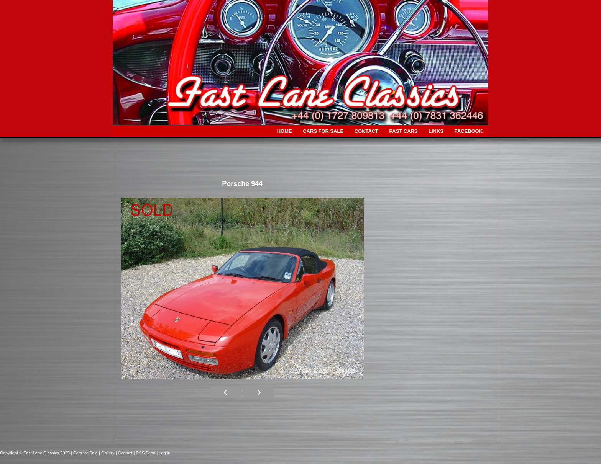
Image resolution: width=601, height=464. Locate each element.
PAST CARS (403, 131)
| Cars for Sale (85, 453)
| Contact (125, 453)
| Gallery (107, 453)
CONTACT (366, 131)
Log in (164, 453)
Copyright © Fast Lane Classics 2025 (35, 453)
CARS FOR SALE (323, 131)
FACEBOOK (469, 131)
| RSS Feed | (146, 453)
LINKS (436, 131)
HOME (284, 131)
